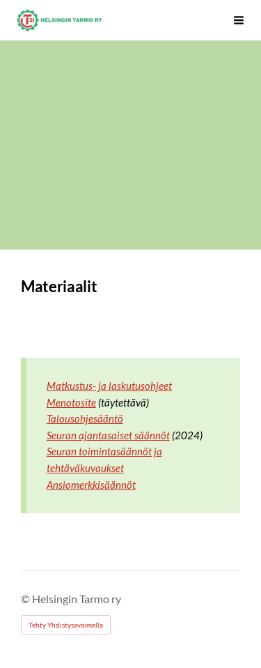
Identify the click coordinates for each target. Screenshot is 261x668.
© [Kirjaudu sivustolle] (26, 598)
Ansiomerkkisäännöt (91, 484)
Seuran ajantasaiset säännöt (108, 435)
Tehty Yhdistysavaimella (66, 625)
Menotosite (71, 402)
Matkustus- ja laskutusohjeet (109, 385)
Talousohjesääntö (85, 418)
